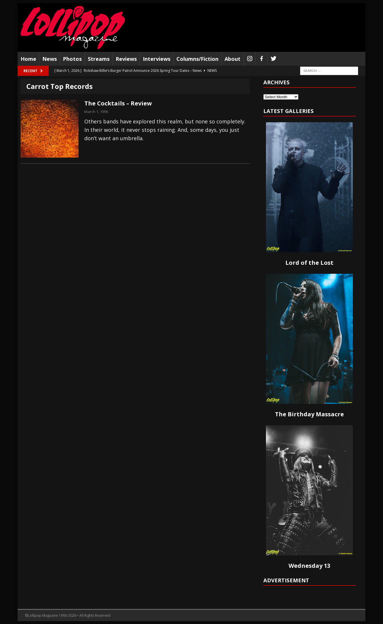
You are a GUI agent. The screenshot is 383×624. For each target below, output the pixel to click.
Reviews (126, 58)
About (232, 58)
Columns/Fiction (197, 58)
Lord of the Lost (309, 263)
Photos (72, 58)
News (49, 58)
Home (28, 58)
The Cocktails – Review (118, 103)
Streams (99, 58)
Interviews (156, 58)
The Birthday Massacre (309, 414)
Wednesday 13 (309, 566)
